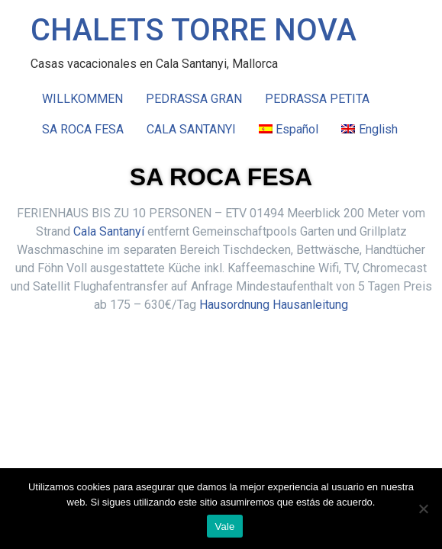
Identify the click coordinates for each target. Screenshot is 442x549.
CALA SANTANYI (191, 129)
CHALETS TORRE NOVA (194, 30)
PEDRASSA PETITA (317, 99)
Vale (224, 526)
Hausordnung (234, 304)
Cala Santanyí (108, 231)
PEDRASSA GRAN (194, 99)
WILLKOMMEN (82, 99)
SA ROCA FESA (83, 129)
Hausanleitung (310, 304)
